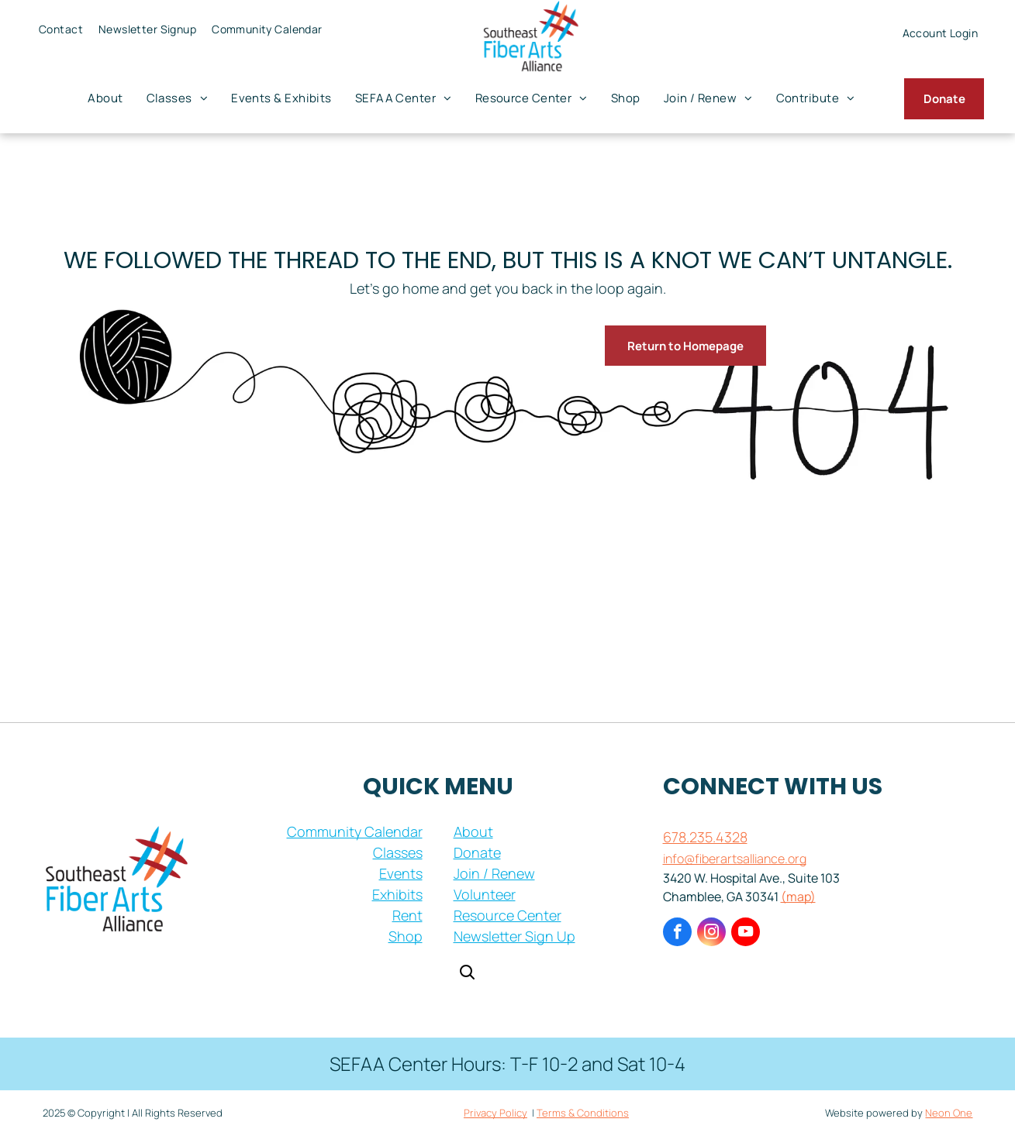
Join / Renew (494, 873)
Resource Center (507, 915)
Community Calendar (355, 831)
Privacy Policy (495, 1113)
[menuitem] (61, 29)
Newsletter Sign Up (514, 936)
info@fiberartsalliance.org (734, 858)
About (473, 831)
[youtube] (745, 933)
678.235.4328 (705, 837)
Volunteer (485, 894)
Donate (477, 852)
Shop (405, 936)
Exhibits (397, 894)
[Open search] (466, 973)
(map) (798, 896)
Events (401, 873)
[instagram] (711, 933)
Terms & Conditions (583, 1113)
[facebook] (677, 933)
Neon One (948, 1113)
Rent (407, 915)
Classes (398, 852)
